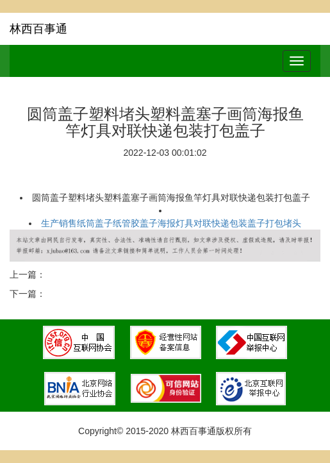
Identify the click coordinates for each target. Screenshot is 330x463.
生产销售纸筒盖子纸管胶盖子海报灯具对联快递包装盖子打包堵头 (171, 223)
